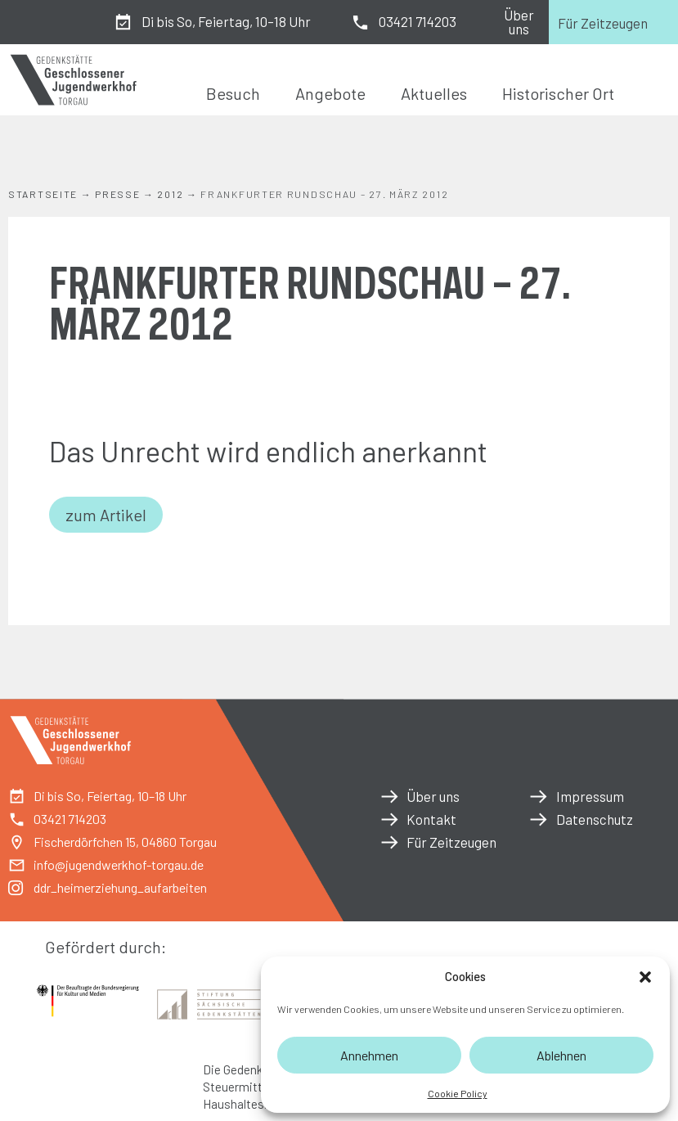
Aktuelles (434, 93)
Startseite (43, 194)
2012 (170, 194)
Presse (117, 194)
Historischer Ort (558, 93)
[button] (645, 977)
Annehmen (369, 1055)
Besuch (233, 93)
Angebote (330, 93)
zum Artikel (105, 514)
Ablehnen (561, 1055)
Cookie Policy (457, 1093)
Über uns (519, 22)
